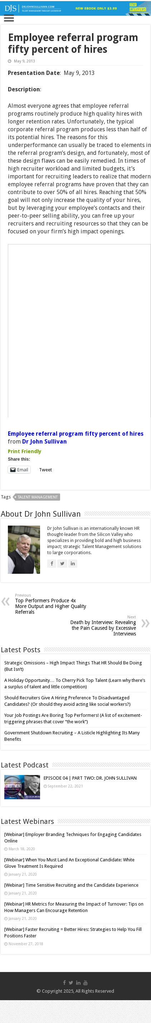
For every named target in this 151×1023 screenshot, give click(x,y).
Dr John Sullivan (44, 441)
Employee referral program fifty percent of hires (75, 433)
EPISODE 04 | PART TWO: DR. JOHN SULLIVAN (90, 778)
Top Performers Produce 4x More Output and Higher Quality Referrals (51, 604)
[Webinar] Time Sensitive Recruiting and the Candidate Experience (71, 885)
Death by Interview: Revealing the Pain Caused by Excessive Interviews (99, 626)
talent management (38, 497)
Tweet (45, 469)
